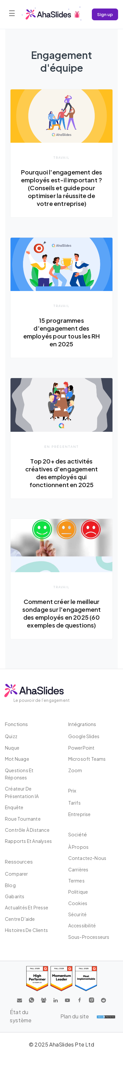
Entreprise (79, 814)
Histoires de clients (26, 930)
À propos (78, 847)
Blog (10, 885)
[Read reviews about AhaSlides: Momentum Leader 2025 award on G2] (61, 978)
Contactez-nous (87, 858)
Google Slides (84, 736)
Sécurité (77, 914)
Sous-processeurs (89, 937)
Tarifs (74, 803)
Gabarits (15, 896)
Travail (61, 157)
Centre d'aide (20, 919)
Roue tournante (23, 819)
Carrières (78, 869)
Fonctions (16, 724)
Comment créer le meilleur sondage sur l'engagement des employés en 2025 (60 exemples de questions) (61, 613)
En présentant (61, 446)
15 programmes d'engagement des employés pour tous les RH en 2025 (61, 332)
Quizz (11, 736)
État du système (20, 1016)
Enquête (14, 807)
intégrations (82, 724)
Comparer (16, 874)
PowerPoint (81, 748)
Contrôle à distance (27, 830)
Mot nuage (17, 759)
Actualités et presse (26, 907)
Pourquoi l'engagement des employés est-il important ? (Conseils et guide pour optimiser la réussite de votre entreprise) (61, 187)
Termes (76, 881)
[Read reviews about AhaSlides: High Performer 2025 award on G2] (37, 978)
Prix (72, 790)
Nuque (12, 748)
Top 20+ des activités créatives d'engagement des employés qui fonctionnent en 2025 (61, 472)
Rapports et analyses (28, 841)
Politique (78, 892)
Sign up (105, 14)
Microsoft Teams (87, 759)
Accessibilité (82, 925)
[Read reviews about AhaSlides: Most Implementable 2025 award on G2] (86, 978)
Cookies (77, 903)
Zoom (75, 770)
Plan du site (74, 1016)
